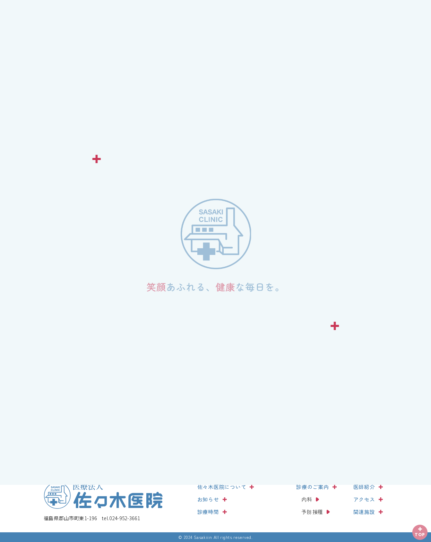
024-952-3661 (121, 518)
